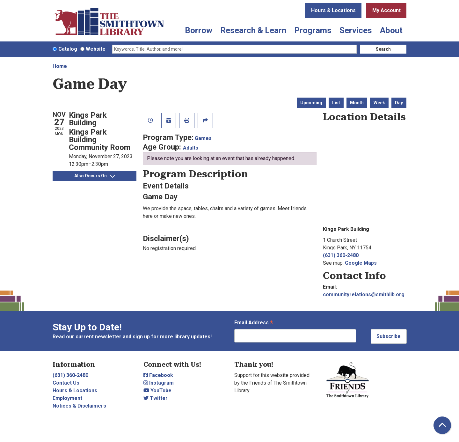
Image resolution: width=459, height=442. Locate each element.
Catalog (67, 49)
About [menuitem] (391, 30)
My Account (386, 10)
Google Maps (361, 263)
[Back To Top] (442, 425)
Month (357, 102)
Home (60, 66)
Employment (67, 398)
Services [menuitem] (355, 30)
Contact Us (66, 383)
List (336, 102)
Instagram (158, 383)
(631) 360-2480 (341, 255)
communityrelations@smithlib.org (363, 294)
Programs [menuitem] (313, 30)
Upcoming (311, 102)
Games (203, 138)
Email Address (253, 323)
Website (96, 49)
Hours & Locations (333, 10)
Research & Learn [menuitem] (253, 30)
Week (379, 102)
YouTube (157, 390)
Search (383, 49)
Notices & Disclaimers (79, 406)
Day (399, 102)
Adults (190, 148)
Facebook (158, 375)
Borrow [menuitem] (198, 30)
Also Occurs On (94, 175)
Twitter (155, 398)
